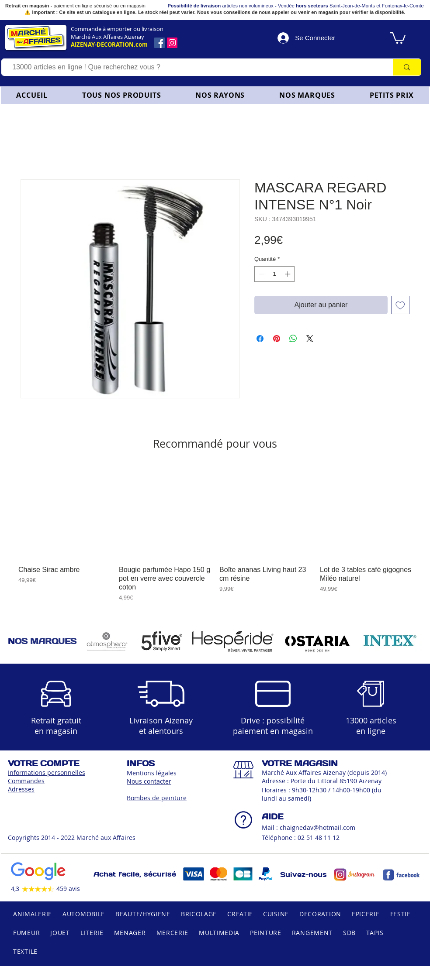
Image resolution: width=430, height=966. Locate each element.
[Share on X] (310, 338)
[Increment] (288, 274)
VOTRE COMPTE (43, 763)
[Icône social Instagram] (172, 43)
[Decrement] (261, 274)
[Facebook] (159, 43)
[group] (215, 534)
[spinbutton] (274, 274)
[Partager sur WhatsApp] (293, 338)
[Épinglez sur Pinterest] (276, 338)
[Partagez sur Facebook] (260, 338)
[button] (220, 95)
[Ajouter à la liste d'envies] (400, 305)
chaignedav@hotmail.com (317, 827)
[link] (398, 37)
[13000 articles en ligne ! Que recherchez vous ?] (193, 67)
